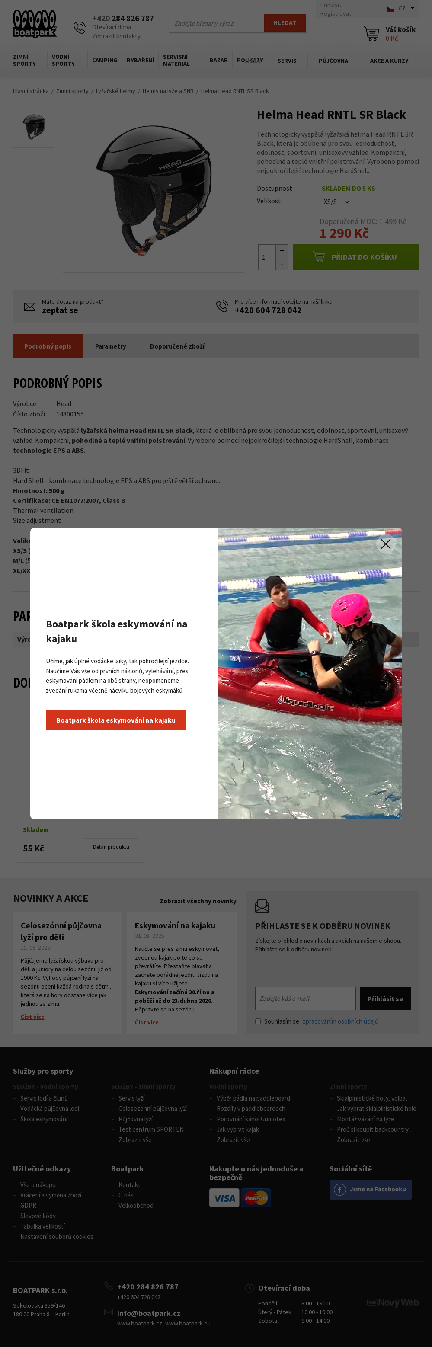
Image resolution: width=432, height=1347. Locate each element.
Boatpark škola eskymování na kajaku (116, 720)
